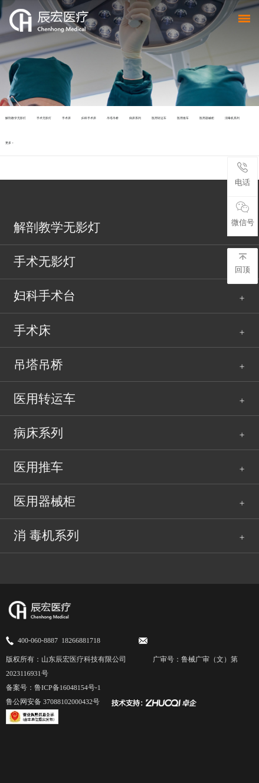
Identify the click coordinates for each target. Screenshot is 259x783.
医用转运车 (159, 118)
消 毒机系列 (46, 535)
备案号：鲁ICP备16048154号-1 (53, 687)
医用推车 (183, 118)
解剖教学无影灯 (57, 227)
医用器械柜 (206, 118)
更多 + (9, 142)
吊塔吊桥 (113, 118)
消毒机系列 (232, 118)
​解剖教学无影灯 (15, 118)
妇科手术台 (45, 296)
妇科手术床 (88, 118)
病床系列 (135, 118)
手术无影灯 (44, 118)
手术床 (66, 118)
